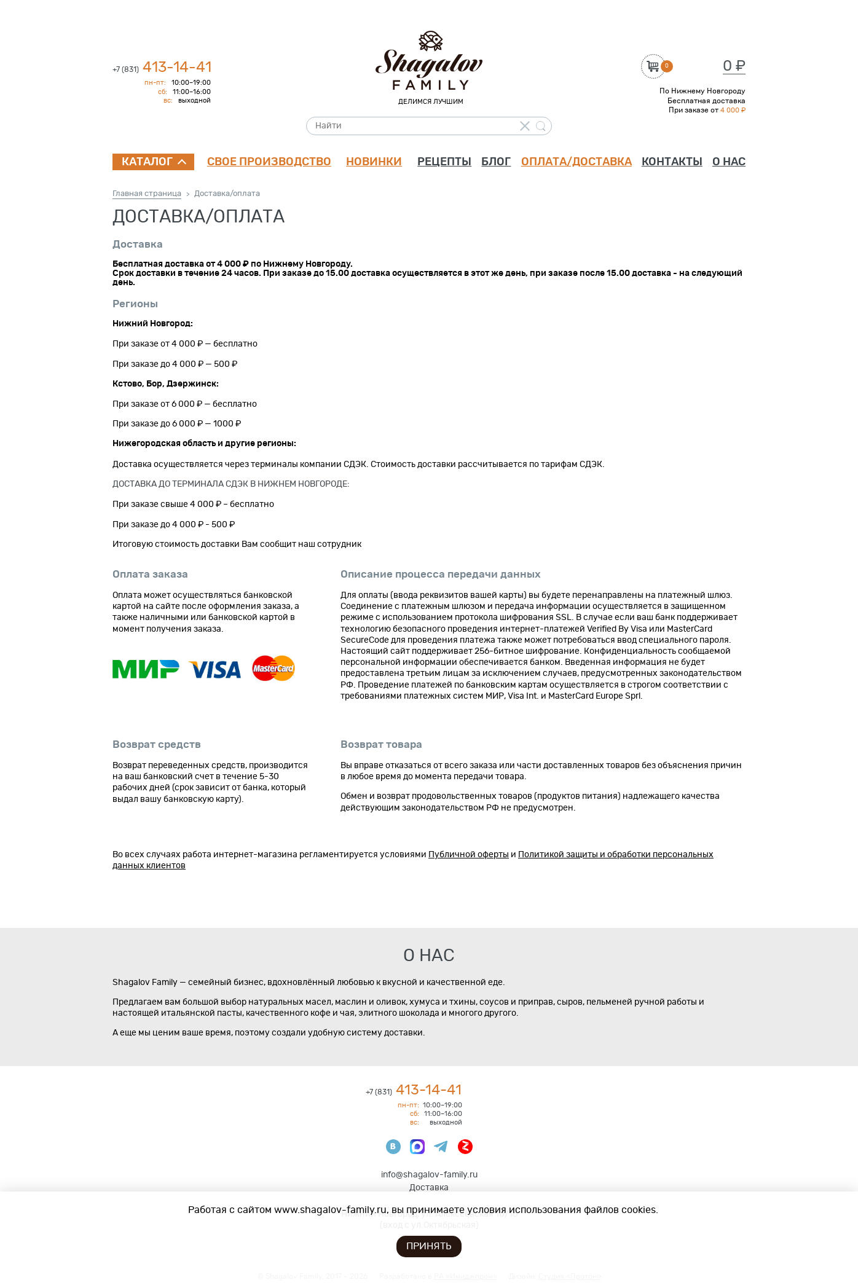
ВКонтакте (393, 1146)
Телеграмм (441, 1146)
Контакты (672, 162)
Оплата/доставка (576, 162)
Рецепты (444, 162)
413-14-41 (161, 67)
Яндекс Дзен (465, 1146)
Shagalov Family (429, 60)
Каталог (147, 162)
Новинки (374, 162)
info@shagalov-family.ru (429, 1175)
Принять (429, 1246)
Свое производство (269, 162)
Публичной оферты (468, 854)
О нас (729, 162)
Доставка (429, 1188)
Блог (496, 162)
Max (417, 1146)
